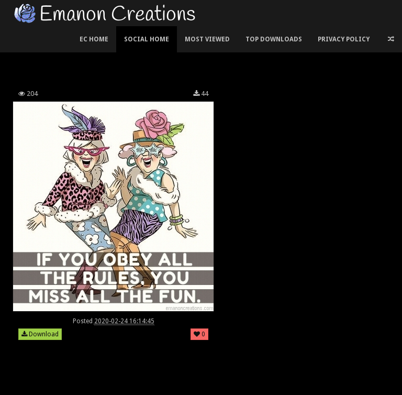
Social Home (146, 39)
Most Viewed (207, 39)
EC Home (94, 39)
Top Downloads (273, 39)
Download (40, 334)
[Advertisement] (201, 54)
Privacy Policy (344, 39)
